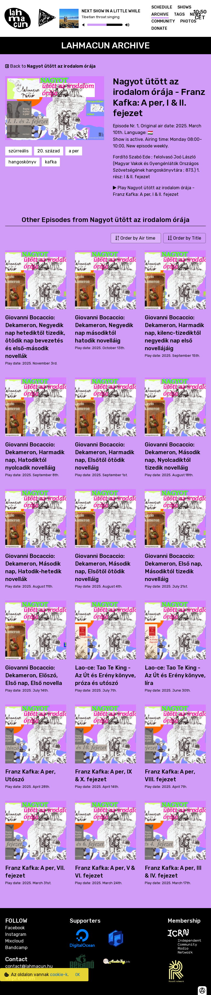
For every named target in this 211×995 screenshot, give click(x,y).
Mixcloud (14, 941)
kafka (51, 162)
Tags (179, 14)
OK (77, 974)
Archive (160, 14)
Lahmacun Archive (105, 45)
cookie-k (59, 974)
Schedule (161, 7)
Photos (188, 21)
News (195, 14)
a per (74, 151)
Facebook (15, 927)
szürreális (19, 151)
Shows (184, 7)
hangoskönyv (22, 162)
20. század (48, 151)
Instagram (15, 934)
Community (163, 21)
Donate (159, 28)
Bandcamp (16, 947)
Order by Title (184, 238)
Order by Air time (135, 238)
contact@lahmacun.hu (29, 966)
